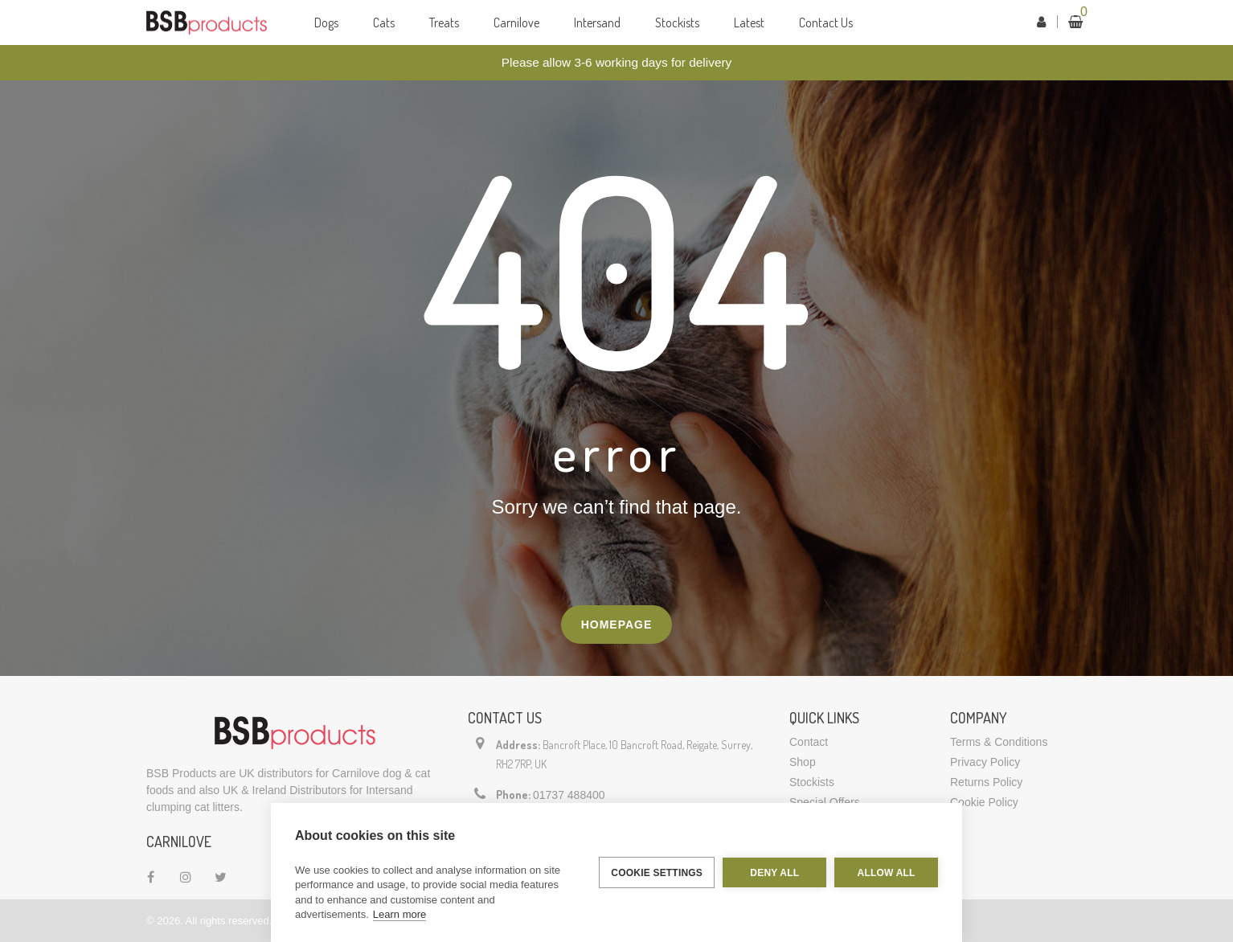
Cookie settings (657, 873)
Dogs (326, 22)
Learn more (399, 914)
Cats (384, 22)
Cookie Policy (984, 802)
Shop (802, 762)
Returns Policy (986, 782)
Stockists (677, 22)
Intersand (597, 22)
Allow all (887, 873)
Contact (808, 741)
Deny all (774, 873)
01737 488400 (569, 794)
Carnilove (516, 22)
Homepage (617, 624)
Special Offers (824, 802)
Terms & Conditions (998, 741)
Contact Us (826, 22)
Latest (749, 22)
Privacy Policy (985, 762)
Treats (444, 22)
